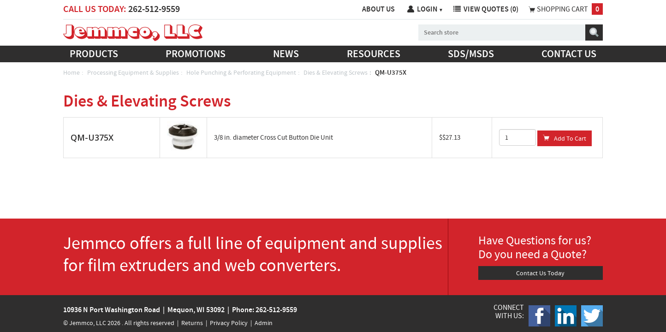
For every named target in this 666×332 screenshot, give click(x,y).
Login (430, 9)
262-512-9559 (154, 9)
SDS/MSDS (471, 53)
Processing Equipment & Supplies (133, 72)
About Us (378, 9)
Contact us (568, 53)
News (286, 53)
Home (71, 72)
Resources (373, 53)
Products (94, 53)
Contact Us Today (540, 273)
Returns (192, 323)
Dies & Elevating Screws (335, 72)
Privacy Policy (229, 323)
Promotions (196, 53)
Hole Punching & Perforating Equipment (241, 72)
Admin (264, 323)
